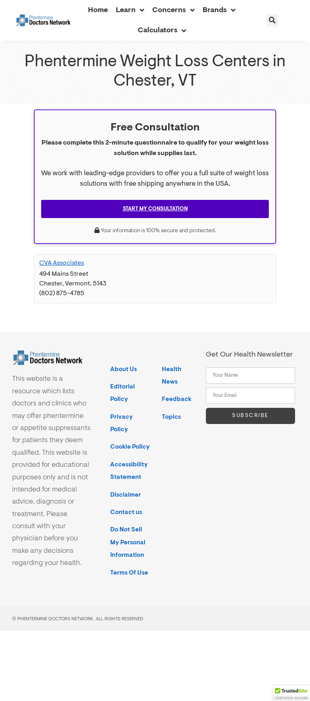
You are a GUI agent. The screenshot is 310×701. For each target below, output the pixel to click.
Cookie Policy (130, 447)
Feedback (176, 399)
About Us (123, 369)
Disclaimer (125, 495)
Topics (171, 417)
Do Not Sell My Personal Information (127, 542)
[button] (272, 20)
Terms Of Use (129, 573)
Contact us (126, 512)
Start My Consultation (155, 209)
